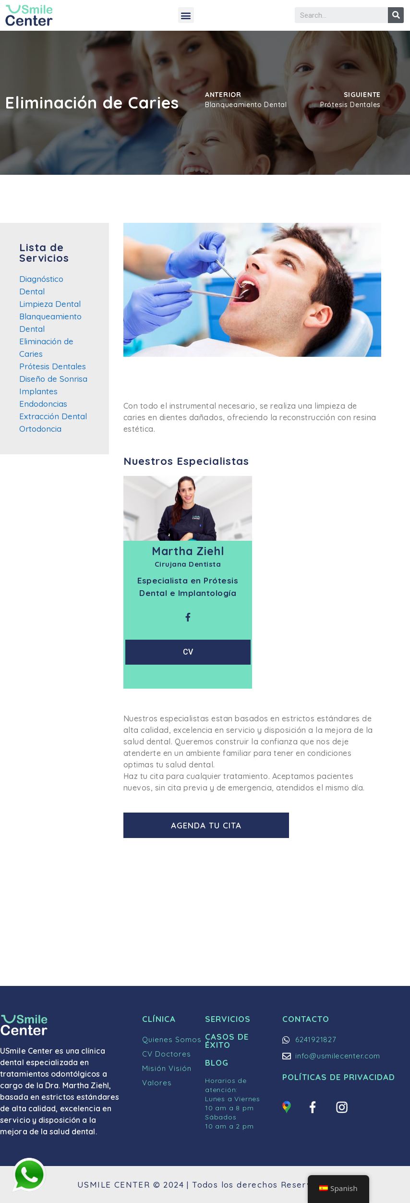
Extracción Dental (53, 416)
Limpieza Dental (50, 304)
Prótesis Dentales (52, 366)
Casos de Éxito (227, 1041)
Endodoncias (43, 404)
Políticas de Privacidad (338, 1077)
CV (188, 651)
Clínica (159, 1019)
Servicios (228, 1019)
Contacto (305, 1019)
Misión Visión (167, 1068)
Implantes (38, 391)
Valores (157, 1082)
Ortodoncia (40, 429)
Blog (217, 1062)
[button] (186, 15)
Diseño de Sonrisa (53, 379)
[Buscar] (396, 15)
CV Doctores (166, 1053)
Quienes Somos (172, 1039)
